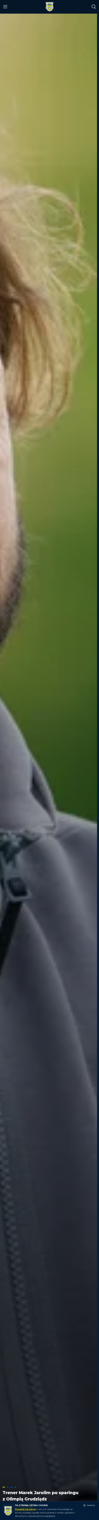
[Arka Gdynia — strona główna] (49, 6)
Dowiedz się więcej (25, 1509)
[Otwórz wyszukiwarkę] (93, 6)
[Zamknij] (89, 1505)
